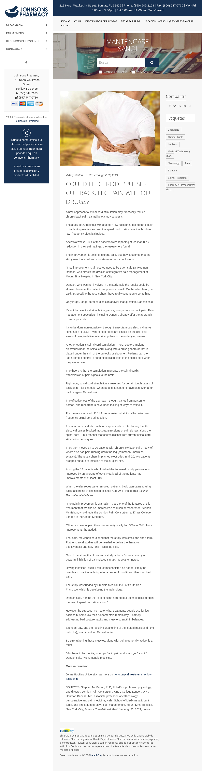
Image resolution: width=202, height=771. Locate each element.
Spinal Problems (177, 177)
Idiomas (65, 21)
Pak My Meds (15, 33)
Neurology (174, 163)
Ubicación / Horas (155, 21)
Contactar (14, 48)
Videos (139, 72)
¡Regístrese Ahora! (181, 21)
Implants (173, 144)
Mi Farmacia (14, 25)
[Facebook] (26, 63)
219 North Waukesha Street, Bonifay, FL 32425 (90, 5)
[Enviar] (152, 62)
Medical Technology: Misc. (178, 153)
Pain (187, 163)
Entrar (65, 25)
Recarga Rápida (130, 21)
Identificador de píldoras (101, 21)
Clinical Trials (175, 137)
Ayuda (77, 21)
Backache (173, 129)
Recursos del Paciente (23, 41)
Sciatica (172, 170)
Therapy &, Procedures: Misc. (180, 187)
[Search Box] (121, 62)
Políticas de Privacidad (26, 121)
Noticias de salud (113, 72)
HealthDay (96, 755)
